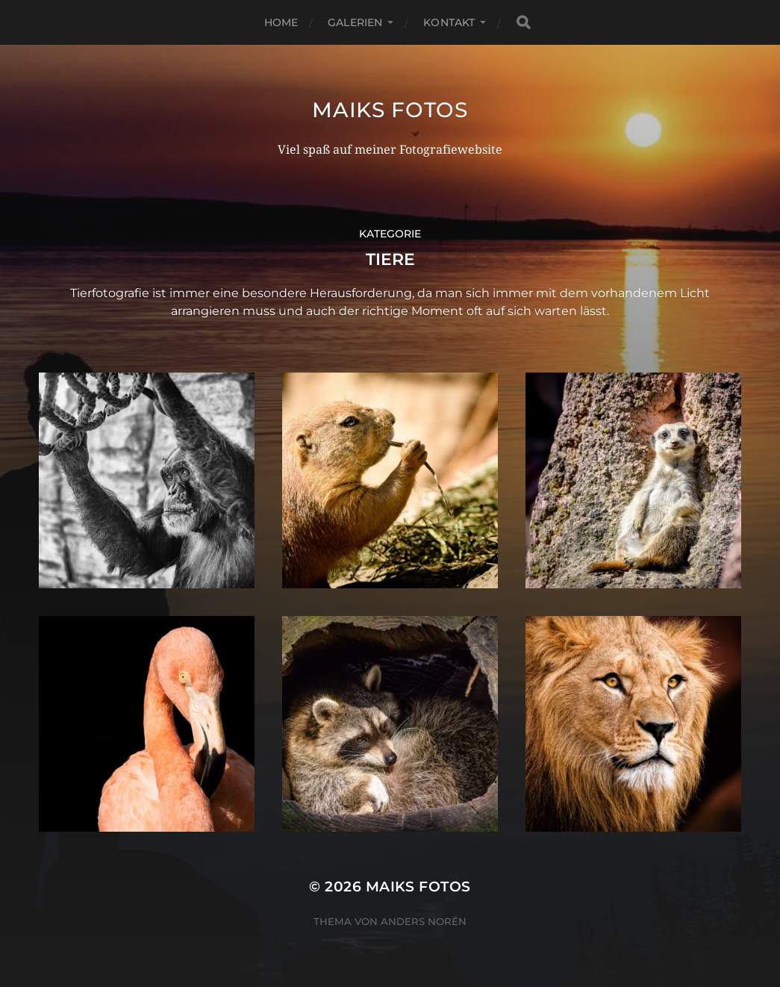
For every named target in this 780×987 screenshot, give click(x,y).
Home (281, 22)
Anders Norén (424, 921)
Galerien (355, 22)
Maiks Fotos (390, 109)
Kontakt (449, 22)
